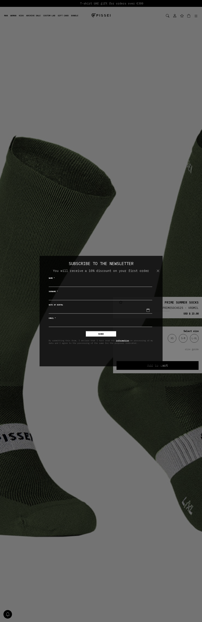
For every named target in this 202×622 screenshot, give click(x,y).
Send (101, 333)
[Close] (158, 271)
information (122, 340)
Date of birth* (56, 305)
